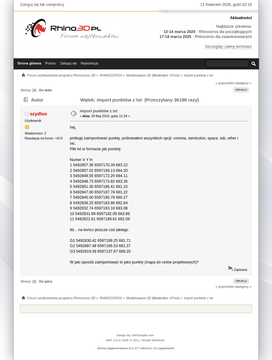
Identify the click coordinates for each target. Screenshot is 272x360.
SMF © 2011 (131, 340)
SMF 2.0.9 (113, 340)
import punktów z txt (99, 111)
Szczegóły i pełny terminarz (228, 46)
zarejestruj (55, 4)
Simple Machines (153, 340)
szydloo (38, 113)
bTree (174, 75)
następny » (243, 83)
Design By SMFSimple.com (135, 335)
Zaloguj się (29, 4)
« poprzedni (225, 83)
